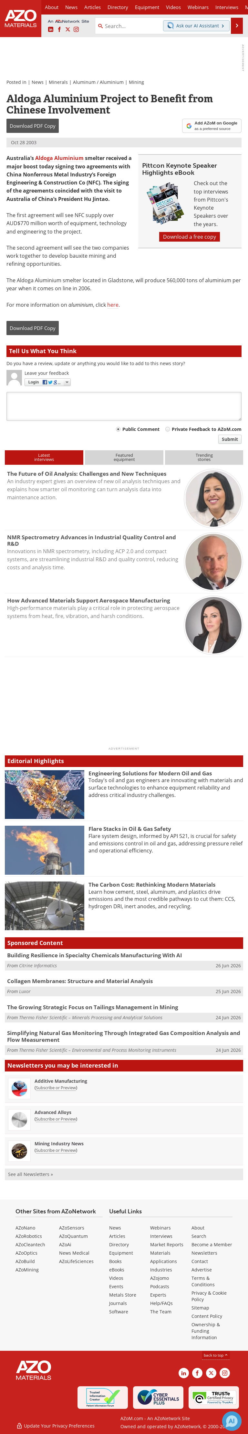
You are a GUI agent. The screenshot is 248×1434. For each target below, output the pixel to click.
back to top (216, 1355)
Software (118, 1312)
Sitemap (200, 1308)
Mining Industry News (59, 1143)
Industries (161, 1270)
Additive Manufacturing (61, 1081)
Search (198, 1236)
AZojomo (159, 1278)
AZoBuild (25, 1261)
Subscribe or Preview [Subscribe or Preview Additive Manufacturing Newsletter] (56, 1087)
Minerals (58, 82)
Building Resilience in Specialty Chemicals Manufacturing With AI (94, 955)
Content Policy (206, 1316)
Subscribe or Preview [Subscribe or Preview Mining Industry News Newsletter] (56, 1150)
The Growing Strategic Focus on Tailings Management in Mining (92, 1007)
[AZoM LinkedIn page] (50, 29)
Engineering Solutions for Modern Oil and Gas (150, 773)
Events (116, 1286)
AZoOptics (26, 1253)
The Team (160, 1312)
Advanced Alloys (53, 1112)
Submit (230, 439)
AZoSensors (71, 1228)
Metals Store (122, 1295)
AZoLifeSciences (76, 1261)
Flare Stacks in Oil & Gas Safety (129, 828)
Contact (199, 1261)
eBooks (116, 1270)
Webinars (160, 1228)
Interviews (161, 1236)
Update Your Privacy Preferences (55, 1426)
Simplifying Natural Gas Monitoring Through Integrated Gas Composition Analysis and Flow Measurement (123, 1036)
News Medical (74, 1253)
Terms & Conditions (203, 1281)
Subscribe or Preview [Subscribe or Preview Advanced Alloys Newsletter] (56, 1119)
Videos (116, 1278)
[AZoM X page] (67, 29)
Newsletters (204, 1253)
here (113, 304)
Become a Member (211, 1244)
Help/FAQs (161, 1303)
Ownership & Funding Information (205, 1330)
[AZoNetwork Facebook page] (59, 29)
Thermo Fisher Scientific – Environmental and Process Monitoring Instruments (97, 1050)
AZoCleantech (30, 1244)
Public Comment (141, 429)
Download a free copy (189, 236)
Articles (117, 1236)
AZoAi (65, 1244)
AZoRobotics (29, 1236)
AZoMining (27, 1270)
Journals (118, 1303)
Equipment (121, 1253)
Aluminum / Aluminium (98, 82)
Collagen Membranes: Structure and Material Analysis (80, 981)
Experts (158, 1295)
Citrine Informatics (38, 965)
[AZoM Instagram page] (76, 29)
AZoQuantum (73, 1236)
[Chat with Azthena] (232, 1421)
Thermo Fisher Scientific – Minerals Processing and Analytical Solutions (90, 1017)
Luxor (25, 991)
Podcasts (159, 1286)
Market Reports (166, 1244)
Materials (160, 1253)
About (197, 1228)
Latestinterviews (44, 457)
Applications (163, 1261)
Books (115, 1261)
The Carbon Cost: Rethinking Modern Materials (151, 884)
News (38, 82)
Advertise (201, 1270)
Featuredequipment (124, 457)
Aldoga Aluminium (59, 158)
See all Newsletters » (30, 1174)
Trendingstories (204, 457)
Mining (136, 82)
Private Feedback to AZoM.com (207, 429)
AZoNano (25, 1228)
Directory (118, 7)
